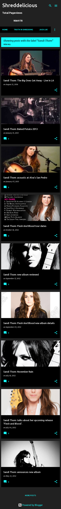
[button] (56, 90)
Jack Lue (43, 30)
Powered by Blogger (30, 505)
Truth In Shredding (23, 30)
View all (7, 44)
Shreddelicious (19, 5)
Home (5, 30)
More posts (30, 495)
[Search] (50, 5)
